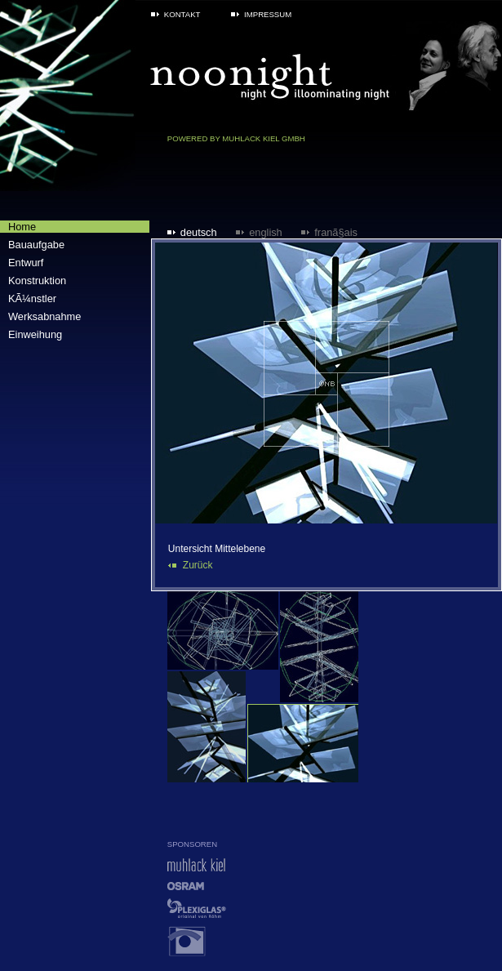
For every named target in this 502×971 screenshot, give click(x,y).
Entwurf (25, 262)
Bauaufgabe (36, 244)
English (265, 232)
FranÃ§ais (336, 232)
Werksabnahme (44, 316)
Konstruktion (37, 280)
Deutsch (198, 232)
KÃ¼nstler (32, 298)
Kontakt (182, 14)
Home (22, 226)
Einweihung (35, 334)
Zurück (198, 565)
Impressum (267, 14)
